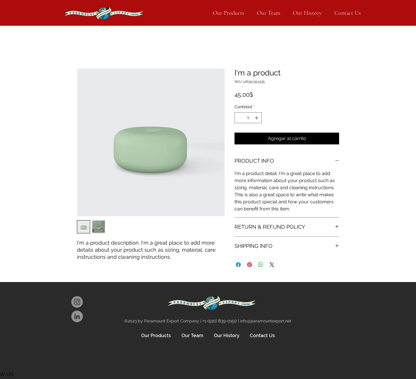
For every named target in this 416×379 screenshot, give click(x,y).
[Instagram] (77, 302)
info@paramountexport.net (265, 321)
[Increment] (257, 118)
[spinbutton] (248, 118)
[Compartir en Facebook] (238, 264)
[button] (228, 13)
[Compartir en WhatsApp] (260, 264)
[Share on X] (271, 264)
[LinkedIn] (77, 316)
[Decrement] (239, 118)
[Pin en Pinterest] (249, 264)
